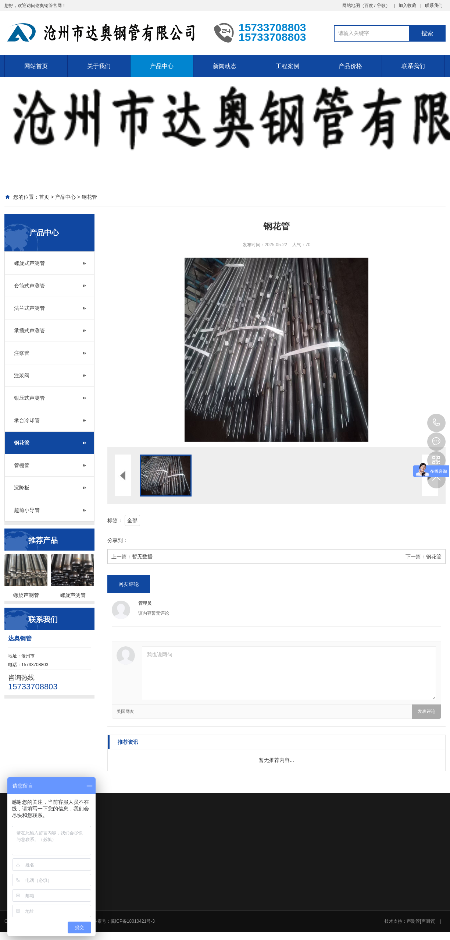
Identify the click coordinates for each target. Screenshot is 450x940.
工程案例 (287, 66)
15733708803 (436, 423)
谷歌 (381, 5)
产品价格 (350, 66)
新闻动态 (224, 66)
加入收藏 (407, 5)
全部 (132, 520)
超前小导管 (27, 510)
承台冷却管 (27, 420)
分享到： (117, 540)
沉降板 (21, 488)
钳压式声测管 (29, 398)
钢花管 (89, 197)
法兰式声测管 (29, 308)
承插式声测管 (29, 330)
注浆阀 (21, 375)
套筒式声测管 (29, 286)
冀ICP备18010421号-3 (133, 921)
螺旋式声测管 (29, 263)
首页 (44, 197)
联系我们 (434, 5)
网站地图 (351, 5)
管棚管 (21, 465)
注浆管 (21, 353)
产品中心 (162, 66)
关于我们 (99, 66)
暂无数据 (142, 556)
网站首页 (36, 66)
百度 (368, 5)
